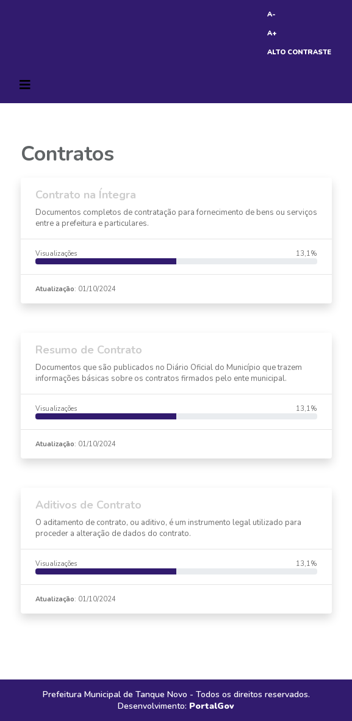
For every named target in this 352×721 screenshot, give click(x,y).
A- (271, 14)
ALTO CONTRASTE (299, 52)
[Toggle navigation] (25, 85)
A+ (272, 33)
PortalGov (211, 706)
